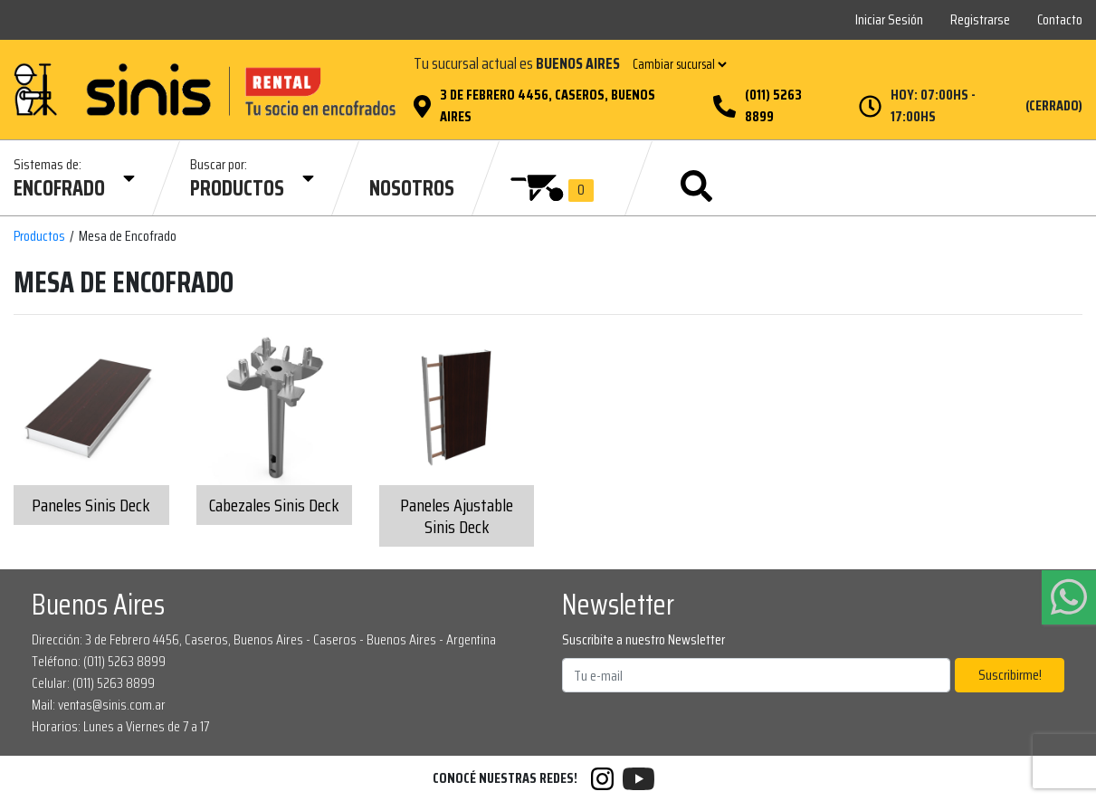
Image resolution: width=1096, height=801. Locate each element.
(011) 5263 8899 (773, 106)
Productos (39, 236)
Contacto (1059, 19)
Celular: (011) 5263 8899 (93, 683)
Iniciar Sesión (889, 19)
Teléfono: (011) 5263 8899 (99, 661)
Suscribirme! (1010, 674)
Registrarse (980, 19)
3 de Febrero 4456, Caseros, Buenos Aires (547, 106)
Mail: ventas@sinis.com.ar (99, 704)
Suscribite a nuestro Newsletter (643, 640)
